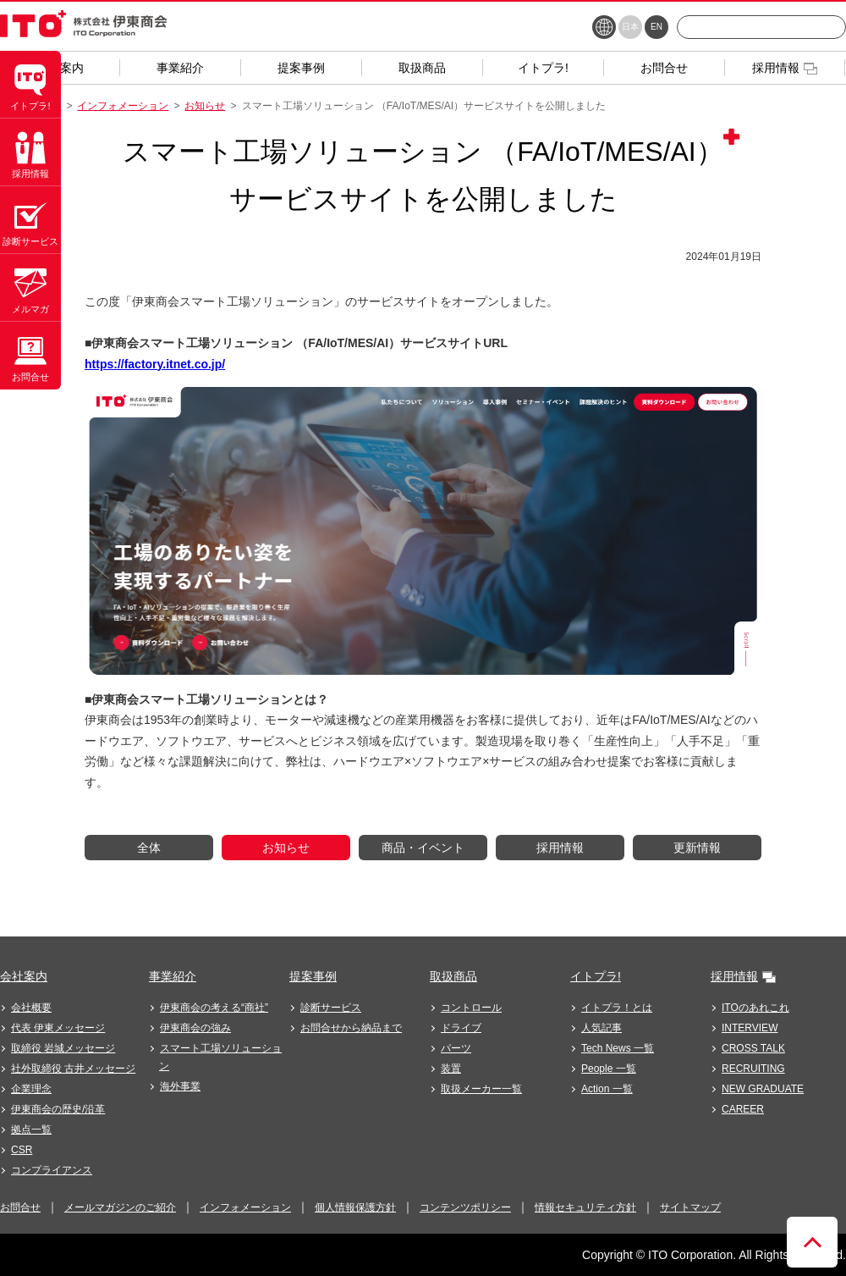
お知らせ (204, 106)
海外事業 (180, 1086)
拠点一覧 (31, 1129)
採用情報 (560, 847)
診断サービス (330, 1008)
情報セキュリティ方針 (585, 1207)
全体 (149, 847)
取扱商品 (453, 976)
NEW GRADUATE (763, 1089)
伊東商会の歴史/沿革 (58, 1109)
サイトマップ (690, 1207)
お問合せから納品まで (351, 1028)
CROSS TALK (753, 1048)
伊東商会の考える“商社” (214, 1008)
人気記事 (601, 1028)
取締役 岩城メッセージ (63, 1048)
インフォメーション (122, 106)
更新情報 (697, 847)
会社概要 (31, 1008)
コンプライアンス (51, 1170)
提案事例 (313, 976)
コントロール (471, 1008)
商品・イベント (423, 847)
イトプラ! (595, 976)
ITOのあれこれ (755, 1008)
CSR (21, 1150)
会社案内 (23, 976)
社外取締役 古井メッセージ (73, 1068)
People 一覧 (608, 1068)
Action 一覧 (607, 1089)
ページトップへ (812, 1242)
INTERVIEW (749, 1028)
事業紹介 (172, 976)
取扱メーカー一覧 (481, 1089)
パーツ (456, 1048)
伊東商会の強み (195, 1028)
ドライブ (461, 1028)
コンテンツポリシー (465, 1207)
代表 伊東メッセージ (58, 1028)
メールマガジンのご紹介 (120, 1207)
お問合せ (20, 1207)
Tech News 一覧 (617, 1048)
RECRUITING (753, 1068)
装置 (451, 1068)
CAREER (743, 1109)
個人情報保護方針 (355, 1207)
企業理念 (31, 1089)
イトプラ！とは (616, 1008)
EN (656, 26)
